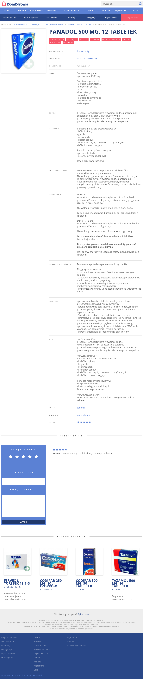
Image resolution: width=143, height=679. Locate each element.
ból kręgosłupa (57, 40)
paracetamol (83, 415)
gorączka (95, 40)
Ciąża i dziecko (8, 653)
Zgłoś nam (83, 614)
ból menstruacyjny (111, 40)
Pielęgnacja (6, 649)
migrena (126, 40)
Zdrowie (37, 641)
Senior (37, 657)
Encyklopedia (7, 657)
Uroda (37, 637)
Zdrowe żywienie (42, 649)
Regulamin (72, 637)
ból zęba (84, 40)
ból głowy (68, 42)
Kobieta (37, 661)
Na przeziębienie (9, 637)
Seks (36, 669)
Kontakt (70, 641)
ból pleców (55, 42)
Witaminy (5, 645)
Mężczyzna (39, 665)
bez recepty (83, 51)
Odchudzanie (7, 641)
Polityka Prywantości (76, 645)
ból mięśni (72, 40)
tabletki (81, 407)
